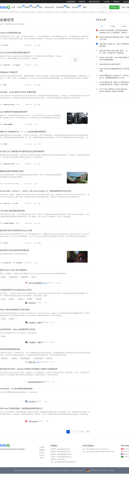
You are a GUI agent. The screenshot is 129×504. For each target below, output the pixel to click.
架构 (57, 13)
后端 (39, 13)
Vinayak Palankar (9, 238)
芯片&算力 (48, 13)
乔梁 (5, 90)
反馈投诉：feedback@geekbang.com (61, 484)
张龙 (16, 217)
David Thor (7, 69)
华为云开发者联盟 (35, 303)
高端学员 (116, 1)
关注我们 (42, 488)
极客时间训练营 (94, 1)
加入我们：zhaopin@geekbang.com (61, 487)
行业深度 (14, 13)
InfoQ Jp (126, 482)
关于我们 (42, 477)
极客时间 (82, 1)
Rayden (17, 69)
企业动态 (4, 13)
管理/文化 (101, 13)
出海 (32, 13)
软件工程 (74, 13)
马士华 (6, 260)
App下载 (126, 1)
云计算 (83, 13)
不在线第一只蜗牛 (35, 345)
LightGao (31, 324)
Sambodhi (19, 281)
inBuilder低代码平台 (36, 409)
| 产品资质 (111, 501)
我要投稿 (42, 480)
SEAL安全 (32, 388)
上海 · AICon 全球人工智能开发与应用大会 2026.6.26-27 (98, 482)
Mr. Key (6, 48)
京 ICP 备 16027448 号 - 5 (77, 501)
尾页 (87, 462)
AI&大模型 (23, 13)
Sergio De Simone (9, 111)
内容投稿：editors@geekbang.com (61, 479)
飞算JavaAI (32, 451)
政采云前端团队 (8, 133)
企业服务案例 (70, 1)
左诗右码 (31, 430)
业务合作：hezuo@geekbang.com (60, 482)
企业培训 (107, 1)
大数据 (65, 13)
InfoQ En (126, 479)
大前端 (91, 13)
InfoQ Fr (126, 484)
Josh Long (7, 217)
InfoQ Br (126, 487)
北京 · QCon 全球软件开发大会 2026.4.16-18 (95, 479)
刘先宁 (6, 154)
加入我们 (42, 485)
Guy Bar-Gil (7, 281)
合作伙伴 (42, 483)
